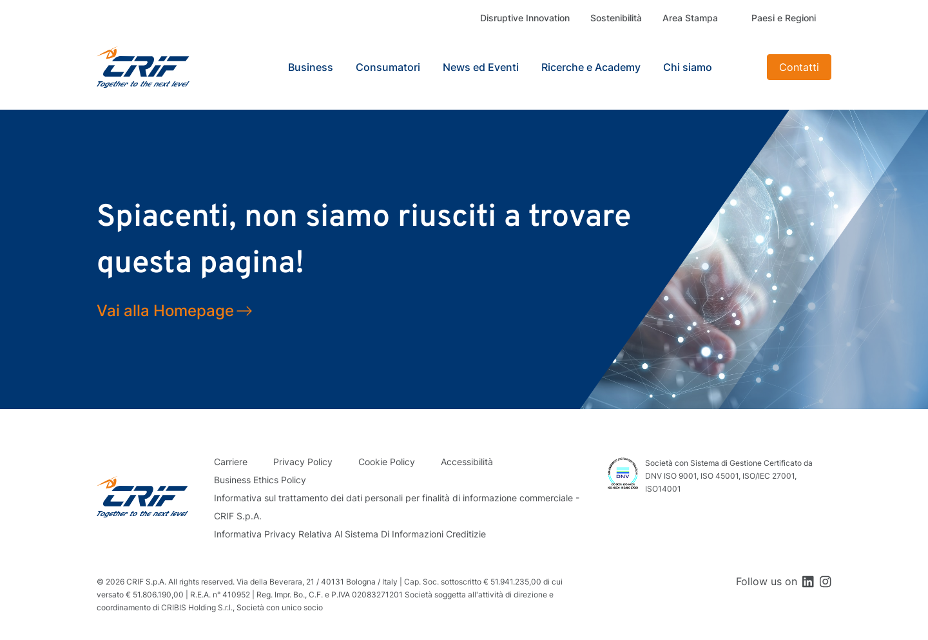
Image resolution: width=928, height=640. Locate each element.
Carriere (230, 461)
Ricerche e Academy (591, 67)
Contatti (799, 67)
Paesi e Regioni (783, 17)
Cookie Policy (386, 461)
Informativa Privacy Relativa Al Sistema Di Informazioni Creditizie (350, 533)
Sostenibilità (616, 17)
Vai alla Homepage (165, 310)
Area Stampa (690, 17)
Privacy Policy (303, 461)
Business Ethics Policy (260, 479)
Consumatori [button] (388, 67)
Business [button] (310, 67)
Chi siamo (687, 67)
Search (741, 67)
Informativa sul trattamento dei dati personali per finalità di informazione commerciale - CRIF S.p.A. (396, 506)
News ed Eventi (481, 67)
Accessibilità (467, 461)
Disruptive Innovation (525, 17)
